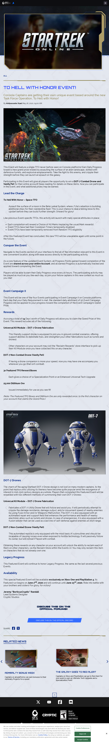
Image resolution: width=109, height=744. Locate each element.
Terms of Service (13, 739)
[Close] (106, 735)
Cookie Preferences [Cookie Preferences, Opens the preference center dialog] (82, 730)
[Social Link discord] (71, 702)
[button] (6, 3)
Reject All (82, 735)
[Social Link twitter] (38, 702)
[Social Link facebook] (60, 702)
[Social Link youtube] (49, 702)
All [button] (5, 76)
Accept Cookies (82, 741)
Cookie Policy (43, 736)
